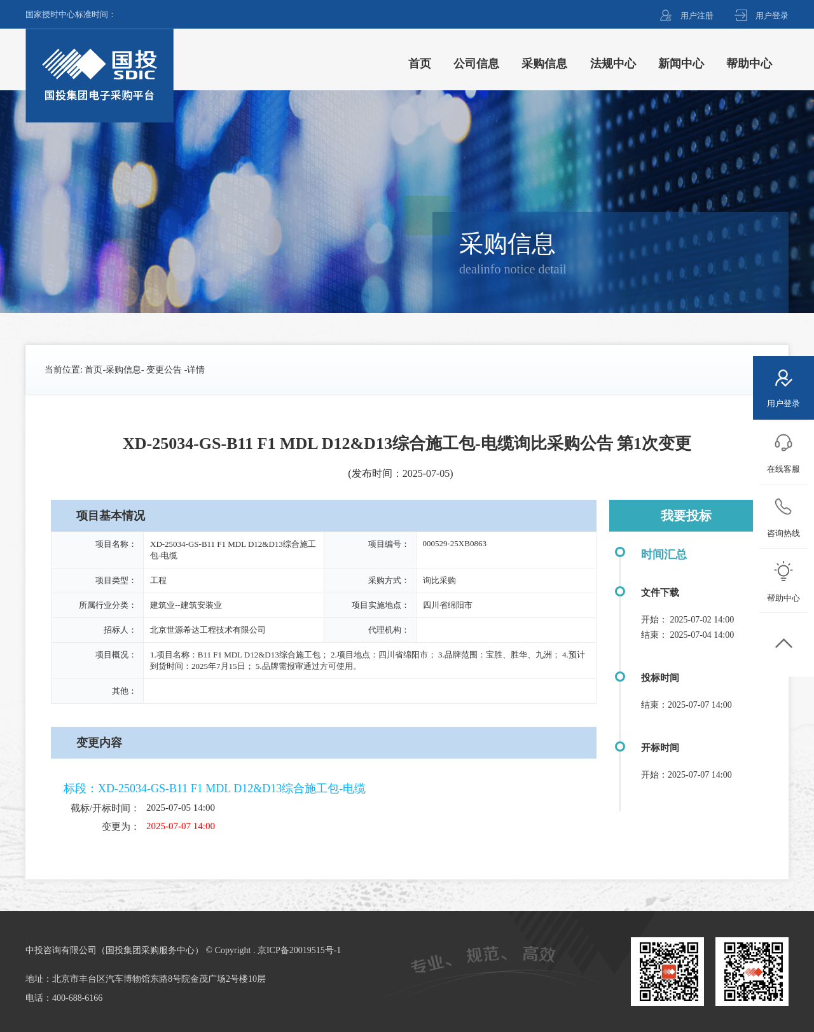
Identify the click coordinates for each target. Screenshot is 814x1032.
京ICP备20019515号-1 (299, 950)
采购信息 (123, 370)
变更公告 (164, 370)
